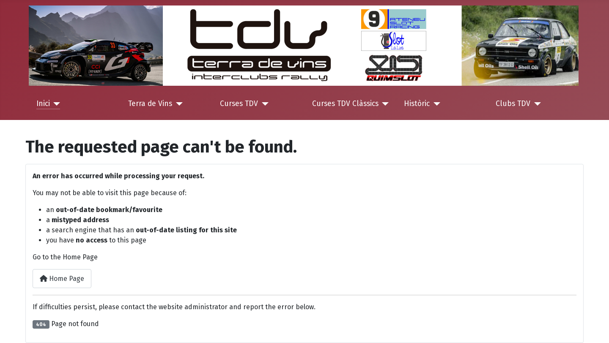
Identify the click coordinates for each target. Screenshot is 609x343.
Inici (43, 103)
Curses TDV (239, 103)
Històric (417, 103)
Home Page (62, 279)
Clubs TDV (513, 103)
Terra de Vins (150, 103)
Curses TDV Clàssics (345, 103)
